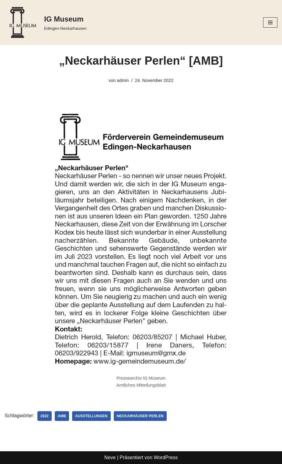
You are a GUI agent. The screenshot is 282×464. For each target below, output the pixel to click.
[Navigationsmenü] (270, 22)
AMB (62, 416)
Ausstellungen (91, 416)
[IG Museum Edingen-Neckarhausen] (45, 22)
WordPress (166, 457)
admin (123, 80)
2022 (44, 416)
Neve (110, 457)
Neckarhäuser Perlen (140, 416)
